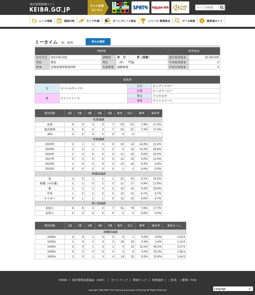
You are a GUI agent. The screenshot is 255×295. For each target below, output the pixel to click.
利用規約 (157, 279)
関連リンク (140, 279)
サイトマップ (119, 279)
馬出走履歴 (98, 41)
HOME (63, 279)
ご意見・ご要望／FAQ (182, 279)
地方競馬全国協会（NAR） (89, 279)
